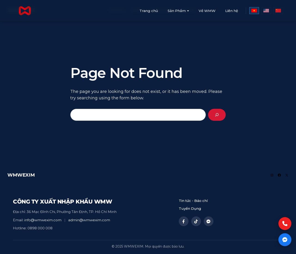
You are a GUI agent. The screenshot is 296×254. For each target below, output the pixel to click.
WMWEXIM (21, 175)
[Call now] (284, 223)
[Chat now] (284, 239)
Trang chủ (148, 11)
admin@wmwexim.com (89, 220)
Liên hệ (231, 11)
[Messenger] (208, 221)
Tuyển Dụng (190, 208)
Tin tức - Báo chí (193, 200)
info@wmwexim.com (43, 220)
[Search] (217, 115)
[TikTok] (196, 221)
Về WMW (207, 11)
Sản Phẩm (177, 11)
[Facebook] (183, 221)
